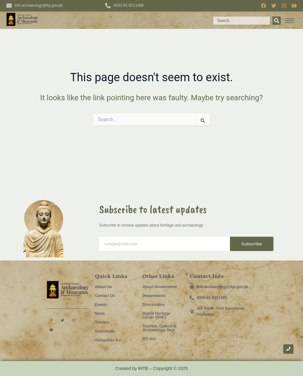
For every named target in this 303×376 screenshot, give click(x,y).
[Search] (277, 20)
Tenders (102, 322)
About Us (103, 287)
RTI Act (149, 339)
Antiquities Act (108, 340)
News (100, 313)
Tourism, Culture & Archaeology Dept (159, 328)
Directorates (153, 304)
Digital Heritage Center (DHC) (156, 315)
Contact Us (105, 296)
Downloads (105, 331)
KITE (143, 368)
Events (101, 304)
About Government (159, 287)
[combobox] (241, 20)
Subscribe (251, 244)
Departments (153, 296)
